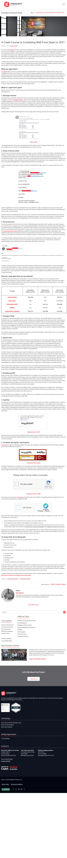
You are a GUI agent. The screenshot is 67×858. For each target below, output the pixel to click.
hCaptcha (20, 497)
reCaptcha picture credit (33, 462)
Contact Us (33, 679)
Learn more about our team (37, 659)
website (12, 49)
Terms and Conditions (16, 784)
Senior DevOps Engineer (7, 724)
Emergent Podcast (22, 636)
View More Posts (33, 605)
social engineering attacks (10, 231)
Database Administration (24, 625)
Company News (5, 633)
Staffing (19, 629)
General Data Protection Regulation (34, 526)
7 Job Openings (5, 738)
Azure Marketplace (6, 641)
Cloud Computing (6, 638)
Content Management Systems (26, 627)
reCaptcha (4, 445)
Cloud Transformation (7, 627)
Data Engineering (6, 629)
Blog (32, 12)
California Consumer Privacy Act (55, 526)
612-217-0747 (9, 759)
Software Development (12, 579)
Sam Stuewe (14, 46)
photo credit (33, 142)
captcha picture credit (33, 432)
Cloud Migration (22, 623)
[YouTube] (19, 789)
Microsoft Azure (22, 634)
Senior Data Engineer (6, 727)
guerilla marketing (18, 99)
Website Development (25, 579)
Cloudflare (4, 71)
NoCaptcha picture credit (33, 493)
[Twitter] (16, 789)
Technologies (21, 632)
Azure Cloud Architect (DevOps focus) (11, 722)
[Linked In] (13, 789)
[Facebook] (21, 789)
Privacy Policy (5, 784)
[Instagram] (24, 789)
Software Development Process (26, 620)
